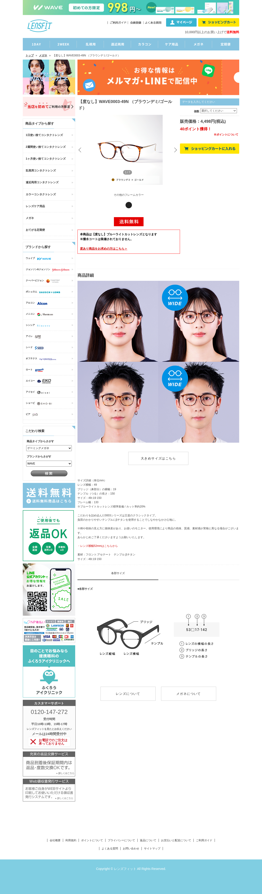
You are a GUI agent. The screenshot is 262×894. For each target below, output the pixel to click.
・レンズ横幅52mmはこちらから (97, 545)
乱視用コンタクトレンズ (41, 170)
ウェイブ (39, 258)
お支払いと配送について (176, 840)
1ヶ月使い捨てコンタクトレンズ (46, 158)
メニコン (40, 314)
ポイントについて (92, 840)
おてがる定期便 (35, 229)
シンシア (39, 325)
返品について (148, 840)
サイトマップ (152, 848)
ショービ (40, 403)
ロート (36, 370)
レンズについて (128, 694)
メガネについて (188, 694)
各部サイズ (118, 573)
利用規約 (70, 840)
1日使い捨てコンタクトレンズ (44, 135)
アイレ (34, 336)
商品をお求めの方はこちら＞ (103, 248)
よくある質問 (110, 848)
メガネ (43, 55)
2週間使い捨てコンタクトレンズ (46, 146)
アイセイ (39, 392)
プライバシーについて (121, 840)
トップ (30, 55)
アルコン (37, 303)
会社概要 (55, 840)
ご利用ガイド (204, 840)
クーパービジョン (44, 281)
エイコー (39, 381)
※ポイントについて (226, 134)
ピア (33, 414)
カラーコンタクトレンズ (41, 194)
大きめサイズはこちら (158, 458)
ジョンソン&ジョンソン (49, 270)
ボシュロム (44, 292)
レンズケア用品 (35, 206)
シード (36, 348)
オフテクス (42, 359)
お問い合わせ (131, 848)
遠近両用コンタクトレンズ (42, 182)
